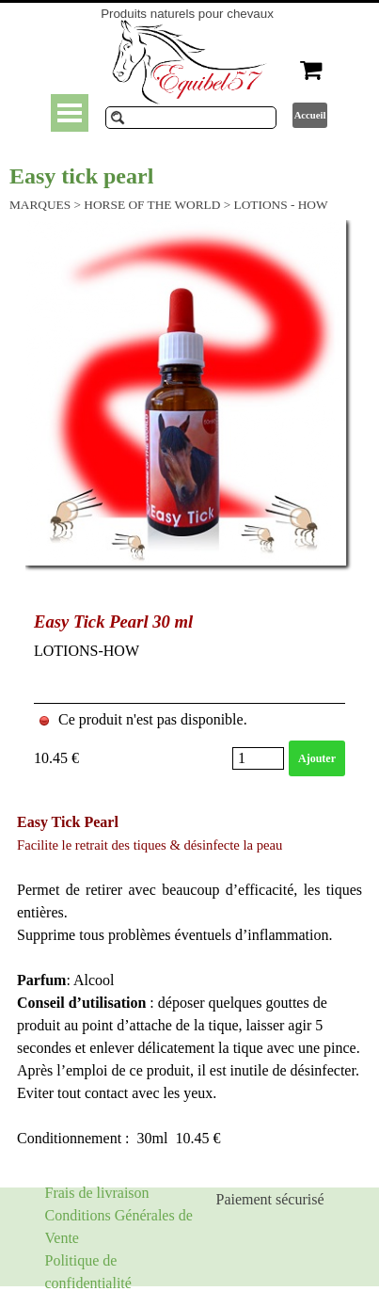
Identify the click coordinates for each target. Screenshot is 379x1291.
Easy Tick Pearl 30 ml (113, 621)
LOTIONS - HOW (281, 205)
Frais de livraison (97, 1193)
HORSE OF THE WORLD (152, 205)
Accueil (310, 115)
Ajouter (317, 758)
